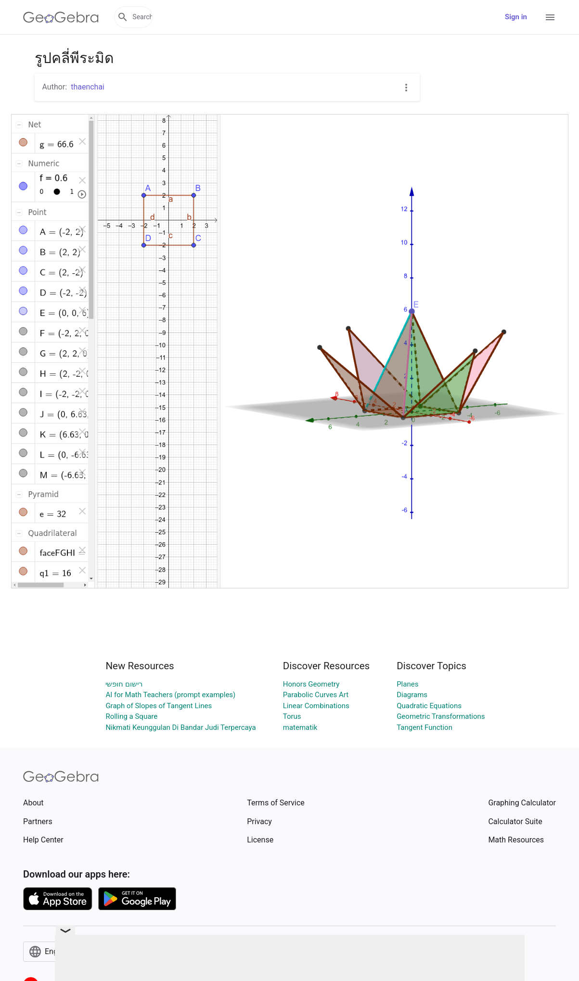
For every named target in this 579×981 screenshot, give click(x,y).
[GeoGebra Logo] (61, 17)
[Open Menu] (550, 17)
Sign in (516, 17)
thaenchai (87, 86)
